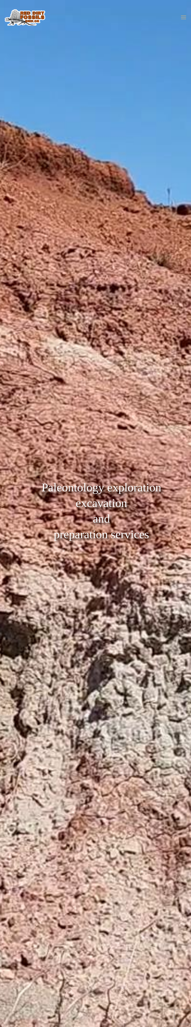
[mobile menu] (184, 17)
